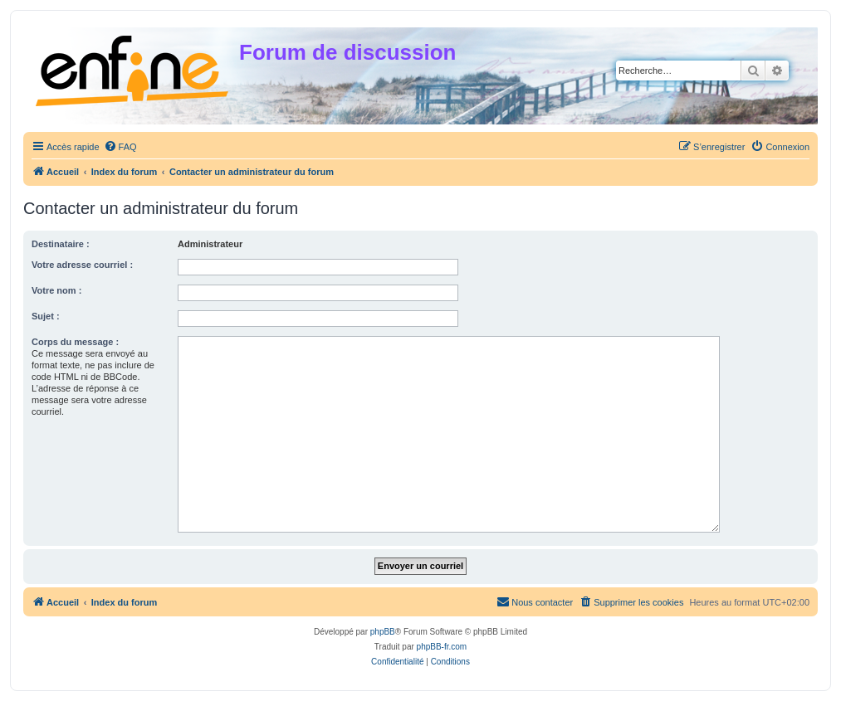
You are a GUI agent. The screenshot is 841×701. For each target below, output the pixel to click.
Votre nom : (56, 290)
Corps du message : (75, 342)
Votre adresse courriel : (82, 265)
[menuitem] (120, 147)
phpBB (382, 631)
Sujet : (46, 316)
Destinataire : (61, 244)
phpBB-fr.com (442, 646)
